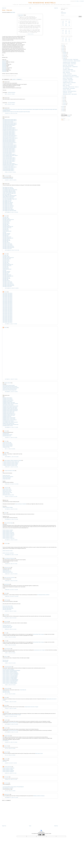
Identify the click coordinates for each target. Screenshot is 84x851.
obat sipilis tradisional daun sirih (8, 226)
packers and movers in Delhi (7, 492)
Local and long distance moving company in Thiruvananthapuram (13, 786)
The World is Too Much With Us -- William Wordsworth (71, 60)
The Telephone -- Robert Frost (68, 81)
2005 (63, 48)
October (64, 55)
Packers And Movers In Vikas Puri (8, 535)
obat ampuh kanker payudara (7, 126)
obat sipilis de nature (6, 218)
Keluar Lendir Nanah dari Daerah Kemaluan (10, 388)
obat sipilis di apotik (6, 221)
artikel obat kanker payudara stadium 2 (9, 139)
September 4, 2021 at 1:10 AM (11, 724)
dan (16, 109)
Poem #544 (4, 66)
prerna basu (6, 543)
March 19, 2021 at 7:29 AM (10, 611)
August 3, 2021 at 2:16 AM (10, 708)
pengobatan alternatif (7, 382)
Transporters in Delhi (6, 447)
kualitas (17, 111)
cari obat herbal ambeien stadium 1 (8, 168)
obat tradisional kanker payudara (8, 121)
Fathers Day (6, 656)
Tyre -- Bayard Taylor (66, 68)
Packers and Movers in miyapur (8, 769)
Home (30, 825)
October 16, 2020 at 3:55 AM (11, 539)
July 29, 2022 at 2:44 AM (10, 748)
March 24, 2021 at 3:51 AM (10, 617)
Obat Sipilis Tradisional (6, 233)
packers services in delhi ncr (7, 490)
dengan (42, 109)
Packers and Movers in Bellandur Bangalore (10, 671)
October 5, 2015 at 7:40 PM (11, 323)
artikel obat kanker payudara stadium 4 (9, 141)
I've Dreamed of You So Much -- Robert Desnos (70, 59)
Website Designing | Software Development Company (12, 460)
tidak (24, 109)
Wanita (19, 109)
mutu (14, 111)
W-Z (66, 25)
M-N (69, 22)
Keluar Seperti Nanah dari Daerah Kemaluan (10, 386)
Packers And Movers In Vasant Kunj (8, 534)
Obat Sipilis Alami (5, 235)
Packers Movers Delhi (6, 475)
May (63, 98)
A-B (63, 21)
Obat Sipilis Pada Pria (6, 239)
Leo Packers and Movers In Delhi (9, 470)
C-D (66, 21)
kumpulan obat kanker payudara (8, 143)
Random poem (63, 12)
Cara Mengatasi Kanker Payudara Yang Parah (10, 422)
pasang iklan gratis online (7, 435)
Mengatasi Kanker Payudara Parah (8, 423)
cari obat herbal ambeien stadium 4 (8, 165)
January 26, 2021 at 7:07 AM (11, 563)
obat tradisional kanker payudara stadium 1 (10, 119)
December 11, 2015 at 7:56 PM (11, 427)
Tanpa (21, 109)
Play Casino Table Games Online (8, 608)
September (65, 56)
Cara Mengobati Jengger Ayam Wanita (9, 190)
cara (44, 109)
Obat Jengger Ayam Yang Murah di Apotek (9, 195)
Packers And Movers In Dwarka (8, 530)
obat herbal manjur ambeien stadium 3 (9, 163)
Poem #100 (4, 63)
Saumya (5, 512)
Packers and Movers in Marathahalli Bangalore (10, 680)
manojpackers (6, 487)
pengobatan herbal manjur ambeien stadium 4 (10, 164)
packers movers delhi (6, 493)
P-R (69, 31)
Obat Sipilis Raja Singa (6, 240)
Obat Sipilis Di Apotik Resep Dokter (8, 247)
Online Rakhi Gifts (23, 689)
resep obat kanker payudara (7, 153)
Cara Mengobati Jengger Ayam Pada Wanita (10, 189)
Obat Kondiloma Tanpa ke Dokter (8, 404)
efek (26, 111)
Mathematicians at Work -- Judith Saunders (70, 94)
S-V (63, 33)
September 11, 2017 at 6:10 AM (11, 456)
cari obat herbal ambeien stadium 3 (8, 169)
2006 (63, 46)
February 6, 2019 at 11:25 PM (11, 466)
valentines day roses (7, 567)
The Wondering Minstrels (42, 3)
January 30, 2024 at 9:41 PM (11, 779)
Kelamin (11, 109)
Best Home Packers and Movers (8, 476)
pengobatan (37, 109)
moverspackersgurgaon (7, 666)
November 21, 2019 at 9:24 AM (11, 519)
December (64, 52)
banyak (56, 109)
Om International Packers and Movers (43, 594)
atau (48, 109)
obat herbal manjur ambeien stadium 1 (9, 161)
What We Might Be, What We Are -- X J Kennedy (71, 76)
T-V (63, 25)
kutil (3, 111)
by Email (77, 1)
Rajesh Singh (6, 621)
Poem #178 (4, 60)
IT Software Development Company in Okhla (10, 465)
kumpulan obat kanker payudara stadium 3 (9, 146)
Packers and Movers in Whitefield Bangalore (10, 683)
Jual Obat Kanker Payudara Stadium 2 (9, 132)
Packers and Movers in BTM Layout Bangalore (10, 672)
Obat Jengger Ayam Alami (7, 201)
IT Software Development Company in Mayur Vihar (11, 461)
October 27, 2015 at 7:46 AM (11, 379)
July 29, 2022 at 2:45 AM (10, 755)
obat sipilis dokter (5, 228)
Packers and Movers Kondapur (8, 507)
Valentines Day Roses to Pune (8, 572)
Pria (15, 109)
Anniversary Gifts (6, 688)
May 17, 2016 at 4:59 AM (10, 448)
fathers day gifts (5, 661)
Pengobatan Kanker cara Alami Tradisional (9, 419)
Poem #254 (4, 64)
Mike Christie (13, 12)
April (64, 100)
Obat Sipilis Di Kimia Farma (7, 248)
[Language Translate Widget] (66, 115)
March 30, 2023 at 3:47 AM (10, 773)
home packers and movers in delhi (8, 494)
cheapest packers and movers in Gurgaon (31, 706)
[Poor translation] (43, 835)
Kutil (9, 109)
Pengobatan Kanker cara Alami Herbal (9, 418)
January (64, 104)
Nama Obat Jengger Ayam (7, 194)
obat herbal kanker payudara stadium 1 (9, 125)
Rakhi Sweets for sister (39, 753)
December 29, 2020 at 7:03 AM (11, 554)
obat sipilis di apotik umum (7, 227)
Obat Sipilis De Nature (6, 242)
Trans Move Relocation (7, 766)
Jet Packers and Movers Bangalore (8, 669)
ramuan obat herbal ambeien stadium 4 (9, 154)
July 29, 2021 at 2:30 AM (10, 693)
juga (51, 109)
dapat (28, 109)
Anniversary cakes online (7, 625)
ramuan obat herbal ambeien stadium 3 (9, 158)
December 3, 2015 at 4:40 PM (11, 391)
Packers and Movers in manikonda (8, 770)
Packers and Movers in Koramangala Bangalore (10, 679)
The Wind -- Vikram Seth (67, 89)
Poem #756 (4, 67)
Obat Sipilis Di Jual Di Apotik (7, 243)
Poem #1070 (4, 71)
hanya (26, 109)
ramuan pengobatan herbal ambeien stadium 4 (10, 155)
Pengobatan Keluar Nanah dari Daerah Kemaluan (11, 387)
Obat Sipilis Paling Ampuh (7, 274)
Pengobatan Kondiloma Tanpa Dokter (9, 402)
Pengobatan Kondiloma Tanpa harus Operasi (10, 408)
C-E (66, 30)
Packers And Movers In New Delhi (8, 532)
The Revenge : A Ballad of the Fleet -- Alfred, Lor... (71, 86)
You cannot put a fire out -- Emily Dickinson (70, 75)
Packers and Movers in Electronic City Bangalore (10, 673)
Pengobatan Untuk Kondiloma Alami (8, 411)
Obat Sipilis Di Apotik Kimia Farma (8, 246)
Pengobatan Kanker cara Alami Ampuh (9, 417)
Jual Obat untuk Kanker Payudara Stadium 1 (10, 135)
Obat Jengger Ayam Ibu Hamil (7, 208)
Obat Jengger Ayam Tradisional (8, 202)
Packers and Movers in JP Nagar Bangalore (10, 678)
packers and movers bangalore (8, 444)
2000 (63, 109)
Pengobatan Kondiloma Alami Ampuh (9, 415)
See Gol (5, 632)
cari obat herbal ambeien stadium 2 (8, 170)
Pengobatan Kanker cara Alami (8, 425)
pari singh (5, 614)
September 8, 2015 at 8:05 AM (11, 212)
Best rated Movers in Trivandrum (8, 787)
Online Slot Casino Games (7, 609)
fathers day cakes (5, 660)
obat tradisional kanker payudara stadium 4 (10, 124)
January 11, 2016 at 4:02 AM (11, 437)
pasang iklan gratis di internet (7, 434)
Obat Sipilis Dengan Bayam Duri (8, 238)
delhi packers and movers (7, 491)
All (69, 25)
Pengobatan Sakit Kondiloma (7, 397)
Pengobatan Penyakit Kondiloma (8, 400)
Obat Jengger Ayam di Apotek (7, 204)
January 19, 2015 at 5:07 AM (11, 113)
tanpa (24, 111)
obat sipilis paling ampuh (7, 220)
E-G (69, 21)
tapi (50, 109)
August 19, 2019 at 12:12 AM (11, 496)
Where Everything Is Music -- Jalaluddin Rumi (70, 66)
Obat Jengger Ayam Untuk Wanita (8, 188)
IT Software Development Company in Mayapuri (10, 462)
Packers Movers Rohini (6, 478)
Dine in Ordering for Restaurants (9, 558)
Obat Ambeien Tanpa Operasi (7, 293)
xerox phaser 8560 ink (11, 102)
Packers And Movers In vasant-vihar (8, 538)
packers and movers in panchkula (9, 577)
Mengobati (6, 109)
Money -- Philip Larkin (7, 10)
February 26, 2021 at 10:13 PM (11, 596)
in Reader (82, 1)
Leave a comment (16, 79)
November (64, 53)
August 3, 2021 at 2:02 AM (10, 701)
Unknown (5, 215)
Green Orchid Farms (7, 648)
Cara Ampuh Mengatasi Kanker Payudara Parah (10, 424)
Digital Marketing (6, 584)
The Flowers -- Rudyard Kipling (68, 69)
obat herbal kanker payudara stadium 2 (9, 127)
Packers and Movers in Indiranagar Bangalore (10, 676)
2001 (63, 107)
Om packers (6, 727)
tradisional (8, 110)
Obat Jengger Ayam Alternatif (7, 203)
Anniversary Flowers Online (7, 627)
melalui (33, 109)
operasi (46, 109)
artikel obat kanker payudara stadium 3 (9, 140)
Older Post (56, 825)
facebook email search (11, 92)
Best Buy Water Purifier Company (38, 634)
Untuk (4, 109)
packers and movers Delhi (7, 442)
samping (28, 111)
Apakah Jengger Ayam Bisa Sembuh (9, 196)
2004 (63, 49)
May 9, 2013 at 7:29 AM (9, 94)
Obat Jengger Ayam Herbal (7, 200)
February (64, 103)
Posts (63, 119)
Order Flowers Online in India (7, 626)
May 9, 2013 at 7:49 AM (9, 104)
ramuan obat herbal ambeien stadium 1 (9, 157)
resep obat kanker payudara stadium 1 (9, 148)
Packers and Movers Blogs (8, 522)
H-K (63, 22)
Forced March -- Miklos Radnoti (68, 79)
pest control (6, 758)
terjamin (22, 111)
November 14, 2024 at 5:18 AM (11, 797)
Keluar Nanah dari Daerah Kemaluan (9, 385)
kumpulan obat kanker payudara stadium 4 (9, 147)
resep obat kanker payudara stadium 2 (9, 149)
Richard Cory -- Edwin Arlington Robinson (69, 91)
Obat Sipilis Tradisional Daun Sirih (8, 219)
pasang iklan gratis (6, 433)
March (64, 101)
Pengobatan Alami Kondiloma (7, 401)
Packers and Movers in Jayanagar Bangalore (10, 677)
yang (19, 111)
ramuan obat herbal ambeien (7, 156)
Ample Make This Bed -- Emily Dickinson (69, 62)
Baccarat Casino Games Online (8, 607)
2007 (63, 45)
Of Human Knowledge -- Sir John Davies (69, 63)
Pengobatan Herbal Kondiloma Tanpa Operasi (10, 410)
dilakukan (30, 109)
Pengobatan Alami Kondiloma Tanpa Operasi (10, 407)
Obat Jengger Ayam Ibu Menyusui (8, 209)
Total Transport (6, 776)
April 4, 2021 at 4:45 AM (10, 652)
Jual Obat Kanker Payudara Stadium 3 (9, 133)
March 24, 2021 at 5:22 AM (10, 629)
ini (22, 109)
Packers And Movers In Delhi (7, 531)
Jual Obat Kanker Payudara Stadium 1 (9, 131)
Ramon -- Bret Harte (66, 85)
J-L (62, 31)
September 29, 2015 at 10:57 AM (12, 250)
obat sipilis (4, 232)
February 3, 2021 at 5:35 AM (11, 573)
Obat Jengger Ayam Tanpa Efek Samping (9, 210)
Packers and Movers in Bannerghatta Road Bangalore (11, 670)
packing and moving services (12, 722)
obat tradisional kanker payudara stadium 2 (10, 120)
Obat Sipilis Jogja (5, 217)
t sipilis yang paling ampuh (7, 231)
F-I (69, 30)
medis (40, 109)
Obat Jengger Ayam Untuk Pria (8, 187)
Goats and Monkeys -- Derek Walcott (69, 88)
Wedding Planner (7, 794)
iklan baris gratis (6, 175)
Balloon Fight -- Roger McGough (68, 65)
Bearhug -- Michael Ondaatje (67, 78)
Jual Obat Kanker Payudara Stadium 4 (9, 134)
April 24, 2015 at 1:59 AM (10, 172)
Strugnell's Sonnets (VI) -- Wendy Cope (69, 82)
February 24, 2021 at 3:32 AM (11, 589)
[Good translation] (39, 835)
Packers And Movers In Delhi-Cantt (8, 533)
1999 (63, 110)
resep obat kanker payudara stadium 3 (9, 150)
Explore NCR (6, 752)
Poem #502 (4, 65)
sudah (53, 109)
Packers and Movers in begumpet (8, 771)
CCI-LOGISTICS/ (5, 740)
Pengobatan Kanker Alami (7, 416)
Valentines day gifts (6, 569)
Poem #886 (4, 70)
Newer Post (4, 825)
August (64, 58)
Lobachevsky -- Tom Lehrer (67, 92)
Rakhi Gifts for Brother (6, 692)
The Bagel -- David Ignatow (67, 73)
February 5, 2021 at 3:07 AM (11, 580)
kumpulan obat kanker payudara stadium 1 (9, 142)
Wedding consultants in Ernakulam (39, 795)
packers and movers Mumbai (7, 443)
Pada (14, 109)
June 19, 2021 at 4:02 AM (10, 684)
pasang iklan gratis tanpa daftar (8, 178)
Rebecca (5, 441)
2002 (63, 106)
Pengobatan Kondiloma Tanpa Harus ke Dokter (10, 403)
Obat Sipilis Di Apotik (6, 234)
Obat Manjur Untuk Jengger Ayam (8, 197)
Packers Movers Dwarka (7, 477)
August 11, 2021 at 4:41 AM (11, 716)
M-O (66, 31)
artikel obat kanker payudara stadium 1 (9, 136)
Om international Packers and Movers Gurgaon (13, 714)
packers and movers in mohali (7, 550)
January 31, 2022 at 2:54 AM (11, 742)
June (64, 97)
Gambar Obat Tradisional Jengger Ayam (9, 193)
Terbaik (5, 111)
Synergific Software (7, 735)
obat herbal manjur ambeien (7, 162)
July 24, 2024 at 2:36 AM (10, 790)
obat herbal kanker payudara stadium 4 (9, 128)
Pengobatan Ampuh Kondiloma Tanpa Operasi (10, 409)
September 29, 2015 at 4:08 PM (11, 288)
